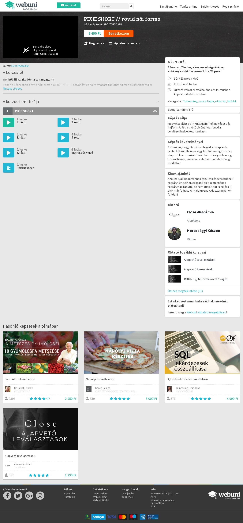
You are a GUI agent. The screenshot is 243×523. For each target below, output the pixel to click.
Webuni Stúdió (101, 500)
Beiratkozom (118, 33)
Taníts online (188, 6)
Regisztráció (230, 6)
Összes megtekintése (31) (185, 291)
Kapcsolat (69, 493)
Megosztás (94, 43)
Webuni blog (100, 497)
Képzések (69, 5)
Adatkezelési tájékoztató (165, 493)
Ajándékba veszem (124, 43)
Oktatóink (69, 497)
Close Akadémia (20, 65)
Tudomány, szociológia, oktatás (204, 101)
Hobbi (231, 101)
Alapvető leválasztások (199, 260)
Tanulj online (168, 6)
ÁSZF (153, 497)
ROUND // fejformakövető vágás (205, 279)
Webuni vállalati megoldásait (206, 312)
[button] (12, 88)
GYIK (153, 506)
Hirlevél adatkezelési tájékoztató (162, 502)
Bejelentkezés (209, 6)
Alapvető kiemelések (198, 269)
